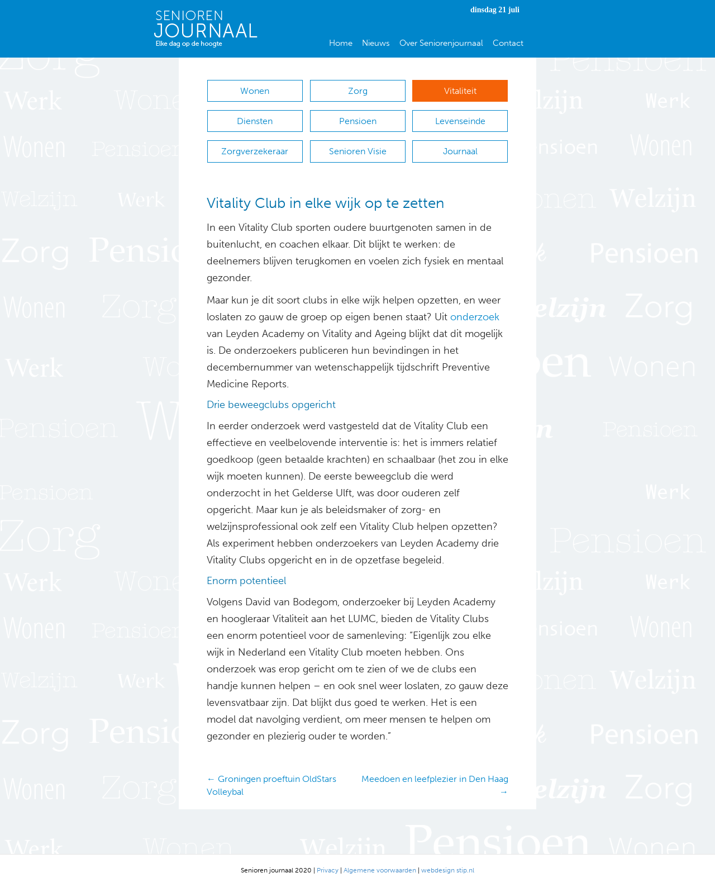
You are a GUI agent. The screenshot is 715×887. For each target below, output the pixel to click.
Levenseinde (460, 121)
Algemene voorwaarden (380, 870)
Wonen (254, 91)
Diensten (255, 121)
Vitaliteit (460, 91)
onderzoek (474, 317)
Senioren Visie (358, 151)
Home (340, 43)
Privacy (328, 870)
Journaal (460, 151)
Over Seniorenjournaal (441, 43)
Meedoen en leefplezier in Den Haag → (434, 785)
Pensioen (357, 121)
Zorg (358, 91)
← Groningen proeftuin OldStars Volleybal (271, 785)
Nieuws (376, 43)
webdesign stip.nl (447, 870)
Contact (508, 43)
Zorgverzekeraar (254, 151)
